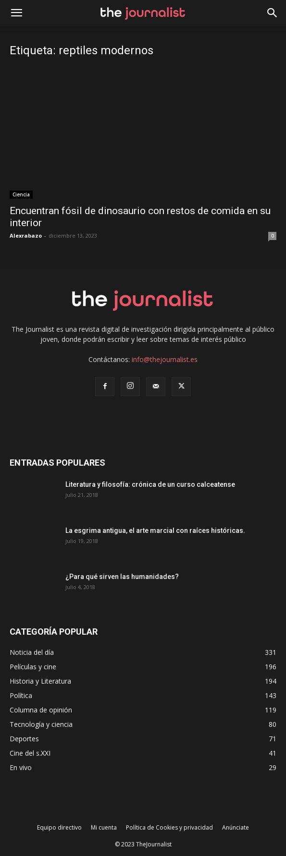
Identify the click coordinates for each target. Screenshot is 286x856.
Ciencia (21, 194)
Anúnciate (235, 827)
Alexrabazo (26, 235)
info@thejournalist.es (165, 359)
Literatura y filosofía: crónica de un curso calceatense (150, 484)
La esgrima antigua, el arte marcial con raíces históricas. (155, 530)
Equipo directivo (59, 827)
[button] (272, 13)
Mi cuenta (104, 827)
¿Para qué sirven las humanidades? (122, 576)
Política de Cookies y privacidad (169, 827)
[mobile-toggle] (16, 13)
